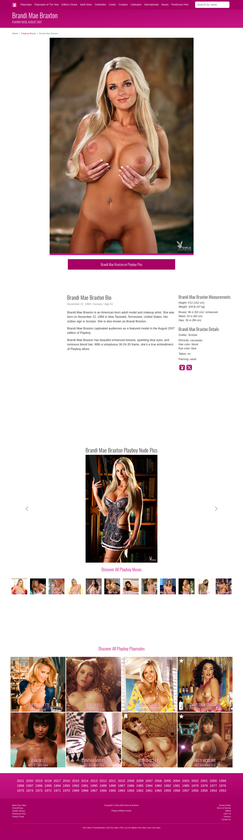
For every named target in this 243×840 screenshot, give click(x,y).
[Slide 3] (106, 558)
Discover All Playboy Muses (121, 569)
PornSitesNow (99, 828)
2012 (103, 781)
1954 (213, 790)
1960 (158, 790)
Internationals (151, 4)
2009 (130, 781)
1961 (149, 790)
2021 (20, 781)
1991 (84, 785)
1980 (186, 785)
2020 (29, 781)
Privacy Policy (225, 805)
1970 (66, 790)
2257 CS (227, 814)
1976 (222, 785)
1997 (29, 785)
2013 (94, 781)
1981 (176, 785)
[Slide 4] (112, 558)
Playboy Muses (28, 33)
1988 (112, 785)
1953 (222, 790)
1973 (39, 790)
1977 (213, 785)
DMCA (228, 811)
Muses (165, 4)
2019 (39, 781)
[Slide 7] (130, 558)
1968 (84, 790)
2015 (75, 781)
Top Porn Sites (112, 828)
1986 (130, 785)
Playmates (26, 4)
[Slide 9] (142, 558)
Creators (123, 4)
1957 (186, 790)
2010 (121, 781)
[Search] (212, 5)
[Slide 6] (124, 558)
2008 (139, 781)
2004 (176, 781)
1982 (167, 785)
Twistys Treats (18, 817)
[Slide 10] (148, 558)
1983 (158, 785)
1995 (48, 785)
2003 (186, 781)
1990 (94, 785)
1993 (66, 785)
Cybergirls (135, 4)
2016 (66, 781)
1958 (176, 790)
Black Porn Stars (19, 805)
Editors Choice (69, 4)
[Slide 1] (94, 558)
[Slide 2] (100, 558)
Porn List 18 (125, 828)
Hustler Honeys (18, 811)
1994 (57, 785)
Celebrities (100, 4)
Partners (227, 817)
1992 (75, 785)
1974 (29, 790)
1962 (139, 790)
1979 (195, 785)
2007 (149, 781)
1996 (39, 785)
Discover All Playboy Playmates (122, 648)
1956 (195, 790)
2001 (204, 781)
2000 (213, 781)
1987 (121, 785)
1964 (121, 790)
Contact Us (226, 819)
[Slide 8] (136, 558)
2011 (112, 781)
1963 (130, 790)
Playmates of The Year (46, 4)
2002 (195, 781)
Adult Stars (86, 4)
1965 (112, 790)
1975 (20, 790)
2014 (84, 781)
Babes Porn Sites (139, 828)
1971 (57, 790)
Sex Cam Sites (154, 828)
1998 (20, 785)
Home (15, 33)
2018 (48, 781)
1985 (139, 785)
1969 (75, 790)
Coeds (112, 4)
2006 (158, 781)
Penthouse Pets (179, 4)
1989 (103, 785)
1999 (222, 781)
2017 (57, 781)
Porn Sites (87, 828)
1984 (149, 785)
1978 (204, 785)
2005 (167, 781)
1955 (204, 790)
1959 (167, 790)
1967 (94, 790)
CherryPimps (17, 808)
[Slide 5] (118, 558)
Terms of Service (224, 808)
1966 (103, 790)
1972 (48, 790)
